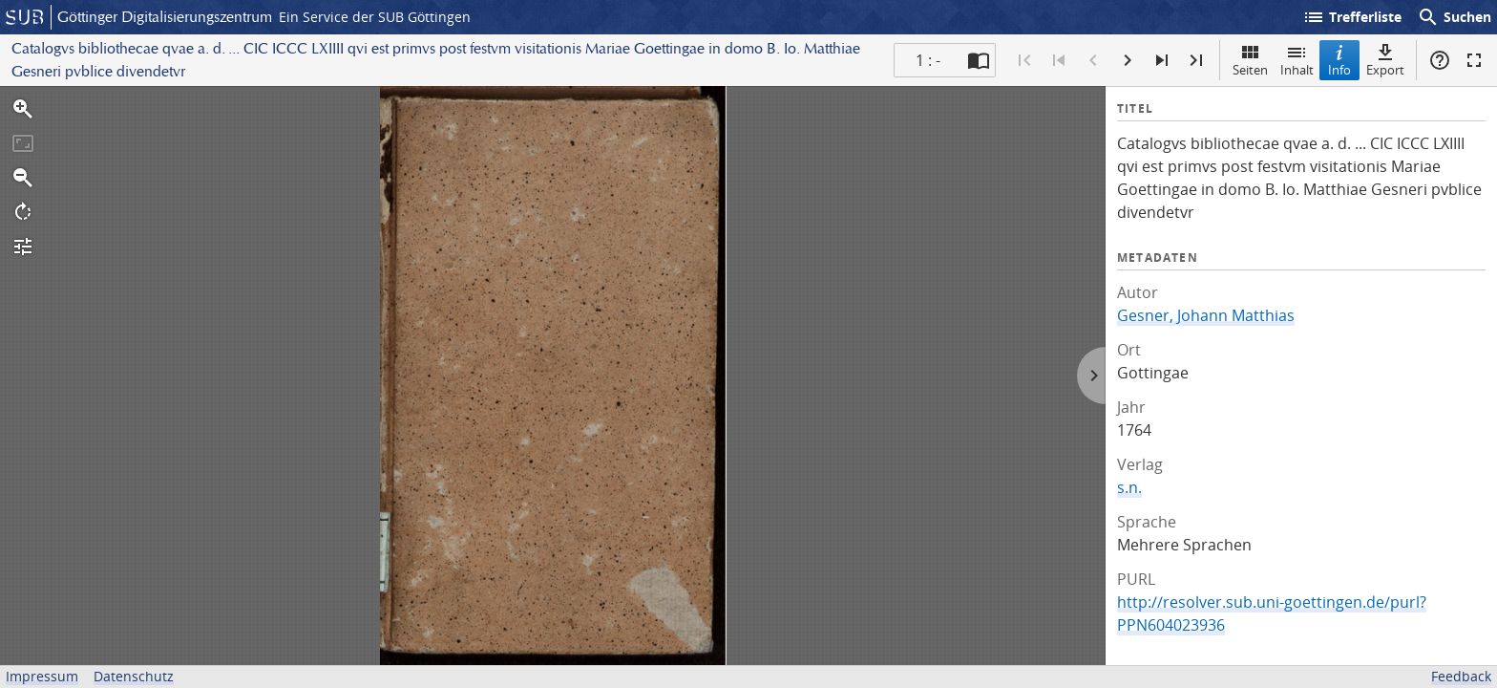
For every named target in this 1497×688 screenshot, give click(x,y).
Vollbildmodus (1474, 60)
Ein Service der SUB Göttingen (375, 17)
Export (1385, 59)
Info (1339, 59)
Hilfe (1439, 60)
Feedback (1461, 676)
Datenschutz (134, 676)
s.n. (1129, 487)
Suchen (1454, 17)
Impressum (42, 676)
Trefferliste (1352, 17)
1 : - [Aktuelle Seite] (928, 60)
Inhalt (1297, 59)
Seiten (1250, 59)
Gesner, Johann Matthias (1206, 315)
